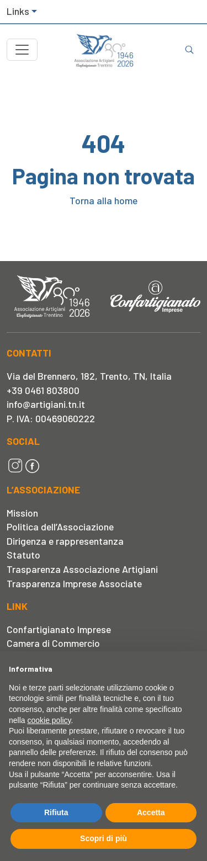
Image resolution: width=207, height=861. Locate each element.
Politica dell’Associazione (60, 526)
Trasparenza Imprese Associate (74, 583)
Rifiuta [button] (56, 812)
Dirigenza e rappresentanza (65, 541)
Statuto (23, 555)
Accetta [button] (151, 812)
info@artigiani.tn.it (46, 404)
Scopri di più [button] (103, 838)
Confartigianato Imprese (59, 629)
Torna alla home (103, 200)
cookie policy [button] (49, 720)
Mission (22, 513)
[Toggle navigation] (22, 50)
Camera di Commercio (53, 643)
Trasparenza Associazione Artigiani (82, 569)
